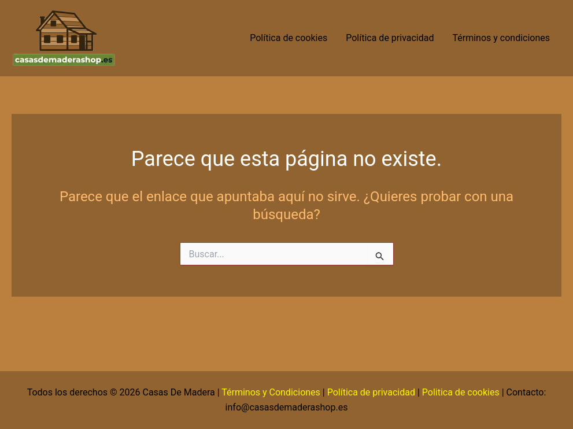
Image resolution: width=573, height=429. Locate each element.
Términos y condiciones (502, 37)
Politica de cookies (461, 392)
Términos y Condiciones (270, 392)
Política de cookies (288, 37)
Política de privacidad (390, 37)
